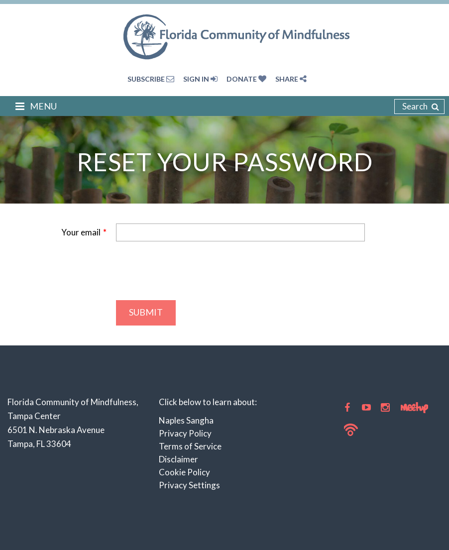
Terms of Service (190, 446)
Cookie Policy (184, 472)
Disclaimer (178, 459)
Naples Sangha (186, 420)
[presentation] (191, 270)
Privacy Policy (185, 433)
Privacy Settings (189, 485)
